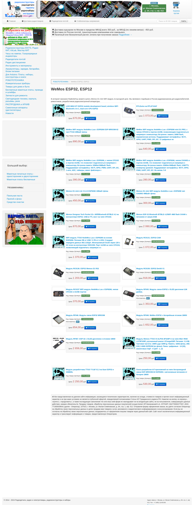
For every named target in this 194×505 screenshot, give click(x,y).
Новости (10, 113)
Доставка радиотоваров (32, 21)
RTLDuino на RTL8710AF (146, 106)
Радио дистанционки (15, 62)
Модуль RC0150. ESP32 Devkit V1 (150, 269)
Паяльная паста (14, 196)
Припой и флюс (14, 199)
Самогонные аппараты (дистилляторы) (16, 108)
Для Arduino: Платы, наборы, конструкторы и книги (20, 75)
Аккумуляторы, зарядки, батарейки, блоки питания (23, 70)
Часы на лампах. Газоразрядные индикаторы (21, 54)
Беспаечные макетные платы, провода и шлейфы (24, 91)
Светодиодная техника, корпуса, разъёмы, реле (21, 100)
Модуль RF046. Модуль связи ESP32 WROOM (85, 315)
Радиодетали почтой (58, 21)
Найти (183, 21)
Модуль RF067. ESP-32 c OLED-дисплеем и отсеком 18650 (90, 339)
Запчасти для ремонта (16, 95)
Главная (11, 21)
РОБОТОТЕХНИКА (15, 80)
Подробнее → (125, 35)
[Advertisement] (24, 138)
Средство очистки (15, 202)
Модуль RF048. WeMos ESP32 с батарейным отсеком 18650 (161, 315)
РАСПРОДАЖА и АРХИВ (17, 104)
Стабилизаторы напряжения (86, 21)
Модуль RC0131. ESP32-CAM (148, 238)
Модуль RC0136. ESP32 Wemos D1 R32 (82, 269)
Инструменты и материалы (19, 66)
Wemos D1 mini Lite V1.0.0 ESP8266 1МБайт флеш (87, 191)
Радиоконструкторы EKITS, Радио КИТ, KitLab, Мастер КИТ (22, 49)
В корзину (90, 118)
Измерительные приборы (18, 83)
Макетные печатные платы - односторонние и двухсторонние (22, 175)
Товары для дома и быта (17, 86)
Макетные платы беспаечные (21, 179)
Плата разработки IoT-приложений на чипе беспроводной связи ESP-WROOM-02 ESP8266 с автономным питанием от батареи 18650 (161, 372)
